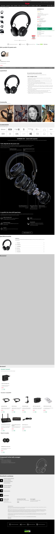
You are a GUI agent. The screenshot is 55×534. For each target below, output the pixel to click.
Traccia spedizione (28, 499)
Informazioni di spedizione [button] (7, 450)
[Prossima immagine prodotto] (2, 34)
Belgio (39, 529)
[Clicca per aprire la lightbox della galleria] (20, 24)
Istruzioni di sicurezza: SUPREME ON (8, 440)
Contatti (18, 461)
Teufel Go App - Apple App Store (8, 444)
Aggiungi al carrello (45, 28)
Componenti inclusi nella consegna (39, 67)
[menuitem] (17, 528)
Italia (39, 533)
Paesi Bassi (39, 528)
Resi (26, 498)
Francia (39, 530)
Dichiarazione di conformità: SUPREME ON (9, 437)
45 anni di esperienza (41, 33)
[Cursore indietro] (5, 25)
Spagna (39, 532)
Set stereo (18, 525)
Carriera (25, 526)
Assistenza (50, 67)
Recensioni (21, 67)
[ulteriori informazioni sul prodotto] (2, 348)
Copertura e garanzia (6, 454)
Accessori (28, 67)
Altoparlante (18, 526)
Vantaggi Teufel (33, 525)
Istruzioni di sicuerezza (39, 34)
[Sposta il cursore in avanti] (35, 25)
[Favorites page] (49, 5)
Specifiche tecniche (13, 67)
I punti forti (4, 67)
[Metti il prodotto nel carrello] (4, 348)
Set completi (11, 525)
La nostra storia (33, 526)
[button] (53, 29)
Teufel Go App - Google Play (7, 446)
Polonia (39, 531)
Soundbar (11, 526)
